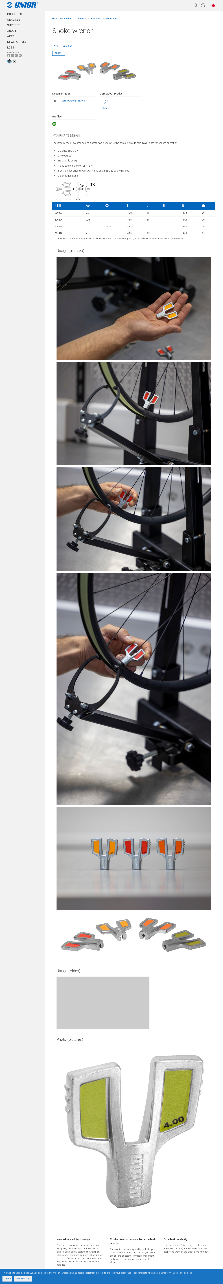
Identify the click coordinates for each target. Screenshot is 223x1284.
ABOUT (11, 31)
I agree (7, 1278)
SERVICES (13, 20)
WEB (56, 46)
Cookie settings (23, 1278)
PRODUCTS (14, 14)
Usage (106, 108)
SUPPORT (13, 25)
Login (11, 48)
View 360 (67, 46)
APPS (11, 36)
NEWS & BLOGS (17, 42)
